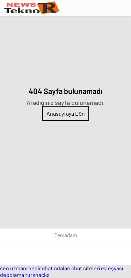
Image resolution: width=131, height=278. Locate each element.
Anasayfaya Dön (65, 113)
